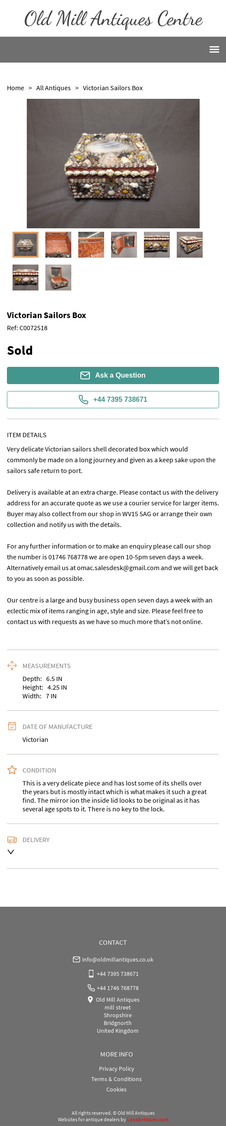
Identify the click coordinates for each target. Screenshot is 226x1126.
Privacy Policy (116, 1068)
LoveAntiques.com (148, 1119)
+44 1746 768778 (118, 988)
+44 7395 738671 (113, 399)
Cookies (116, 1089)
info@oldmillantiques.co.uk (117, 959)
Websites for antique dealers (89, 1119)
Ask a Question (112, 375)
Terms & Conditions (116, 1079)
